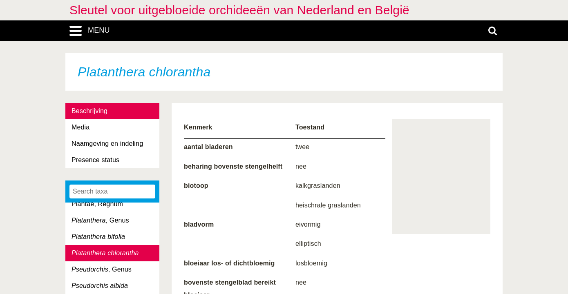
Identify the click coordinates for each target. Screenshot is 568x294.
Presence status (95, 159)
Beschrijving (89, 110)
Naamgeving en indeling (107, 143)
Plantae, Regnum (97, 203)
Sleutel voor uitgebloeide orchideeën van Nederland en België (239, 10)
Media (80, 127)
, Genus (100, 220)
